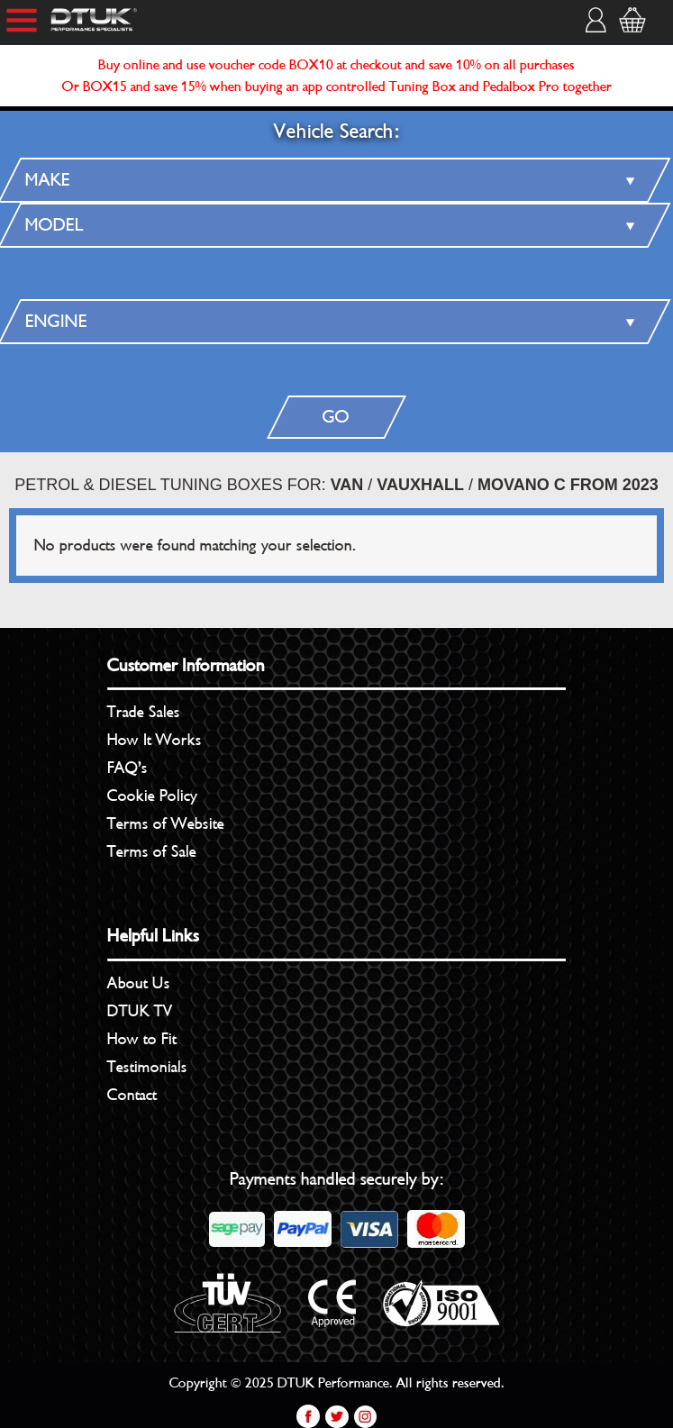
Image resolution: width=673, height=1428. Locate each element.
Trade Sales (143, 712)
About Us (138, 983)
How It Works (154, 740)
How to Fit (142, 1039)
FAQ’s (127, 768)
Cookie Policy (152, 795)
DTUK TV (140, 1011)
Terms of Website (165, 823)
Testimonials (147, 1067)
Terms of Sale (151, 851)
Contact (132, 1095)
